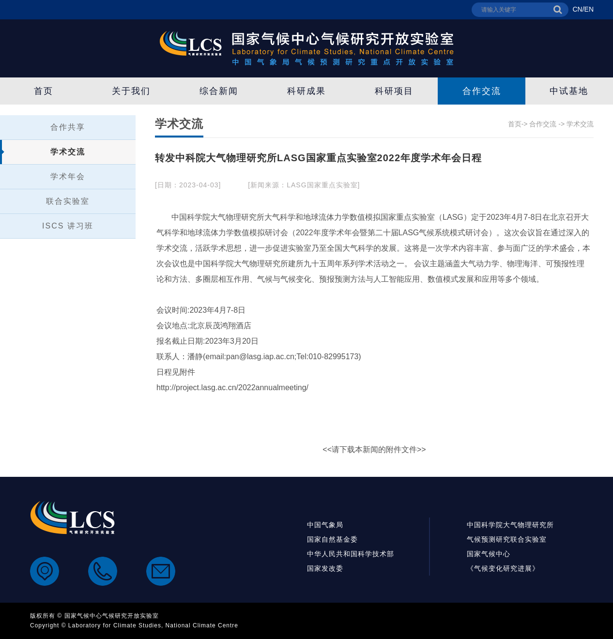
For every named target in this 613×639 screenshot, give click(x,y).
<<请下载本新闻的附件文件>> (374, 449)
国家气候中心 (488, 554)
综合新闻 (218, 91)
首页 (43, 91)
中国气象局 (325, 525)
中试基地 (569, 91)
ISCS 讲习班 (67, 226)
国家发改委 (325, 568)
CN (577, 9)
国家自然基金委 (332, 539)
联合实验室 (68, 201)
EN (589, 9)
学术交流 (67, 152)
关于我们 (131, 91)
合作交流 (481, 91)
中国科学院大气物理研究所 (510, 525)
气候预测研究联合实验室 (507, 539)
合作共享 (67, 127)
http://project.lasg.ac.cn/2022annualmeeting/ (232, 387)
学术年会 (67, 176)
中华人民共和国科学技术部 (350, 554)
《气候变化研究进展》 (503, 568)
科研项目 (394, 91)
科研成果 (306, 91)
